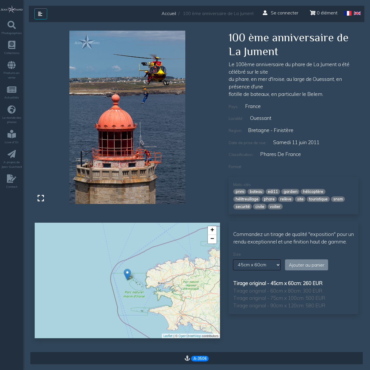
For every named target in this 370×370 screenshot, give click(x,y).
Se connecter (280, 13)
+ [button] (212, 230)
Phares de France (280, 154)
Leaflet (168, 336)
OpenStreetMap (189, 336)
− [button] (212, 239)
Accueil (169, 13)
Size (237, 254)
